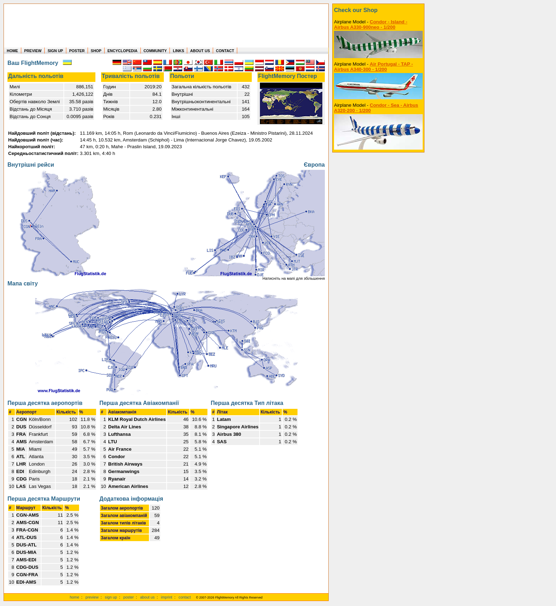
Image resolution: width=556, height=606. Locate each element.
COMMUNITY (155, 51)
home (74, 597)
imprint (166, 597)
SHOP (96, 51)
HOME (12, 51)
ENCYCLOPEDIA (122, 51)
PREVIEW (32, 51)
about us (147, 597)
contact (185, 597)
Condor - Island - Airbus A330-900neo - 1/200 (370, 24)
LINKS (178, 51)
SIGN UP (55, 51)
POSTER (77, 51)
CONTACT (225, 51)
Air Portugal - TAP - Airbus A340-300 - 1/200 (373, 66)
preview (92, 597)
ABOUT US (200, 51)
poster (128, 597)
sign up (111, 597)
